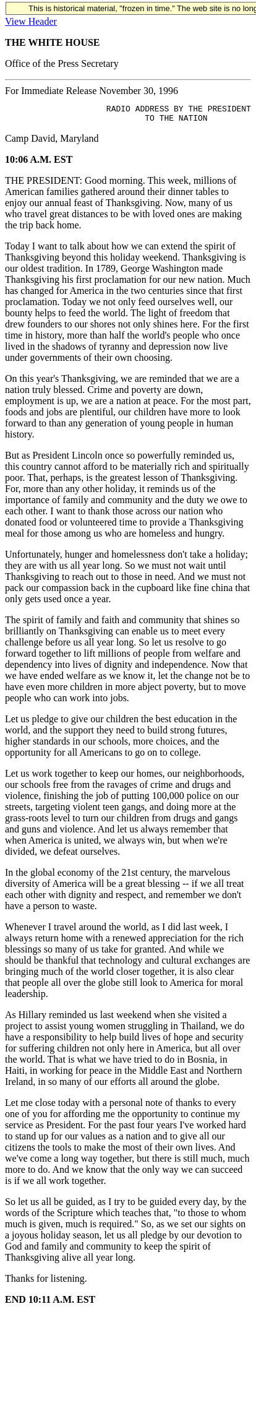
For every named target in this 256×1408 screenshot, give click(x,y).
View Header (31, 21)
